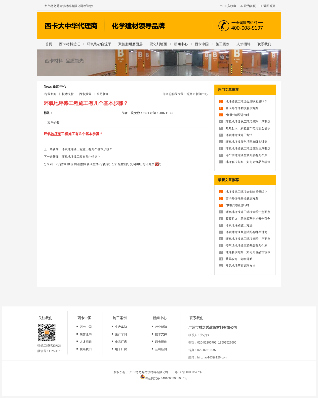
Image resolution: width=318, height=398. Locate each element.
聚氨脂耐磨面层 (130, 44)
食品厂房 (121, 342)
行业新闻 (50, 94)
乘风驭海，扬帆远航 (239, 259)
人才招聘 (243, 44)
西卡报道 (85, 94)
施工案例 (223, 44)
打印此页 (149, 164)
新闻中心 (181, 44)
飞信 (114, 164)
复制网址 (136, 164)
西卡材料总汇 (69, 44)
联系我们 (264, 44)
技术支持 (68, 94)
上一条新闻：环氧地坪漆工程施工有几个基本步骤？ (78, 149)
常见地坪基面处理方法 (240, 265)
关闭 (158, 164)
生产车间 (121, 327)
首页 (48, 44)
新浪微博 (93, 164)
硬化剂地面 (158, 44)
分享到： (50, 164)
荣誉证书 (86, 334)
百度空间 (123, 164)
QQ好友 (104, 164)
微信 (70, 164)
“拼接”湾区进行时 (237, 115)
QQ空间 (61, 164)
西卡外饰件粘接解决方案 (242, 108)
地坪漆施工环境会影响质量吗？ (246, 101)
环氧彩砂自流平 (99, 44)
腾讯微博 (80, 164)
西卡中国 (202, 44)
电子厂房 (121, 349)
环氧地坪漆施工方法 (239, 135)
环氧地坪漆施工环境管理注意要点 (248, 121)
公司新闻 (103, 94)
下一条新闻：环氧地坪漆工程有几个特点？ (72, 156)
